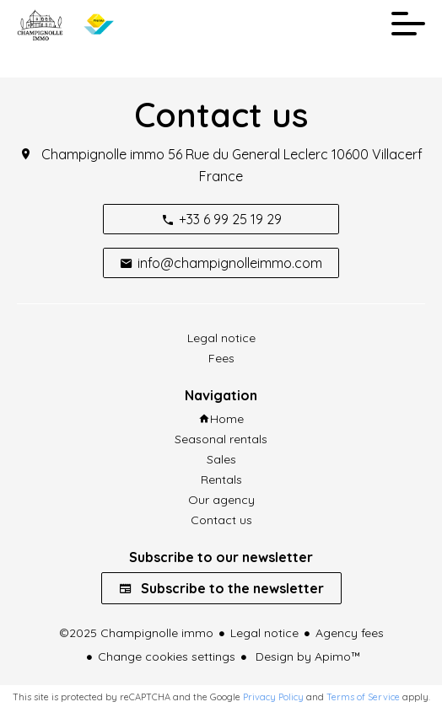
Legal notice (264, 632)
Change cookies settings (166, 656)
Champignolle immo (102, 154)
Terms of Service (363, 697)
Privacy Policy (273, 697)
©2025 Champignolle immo (136, 632)
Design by (306, 656)
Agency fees (349, 632)
